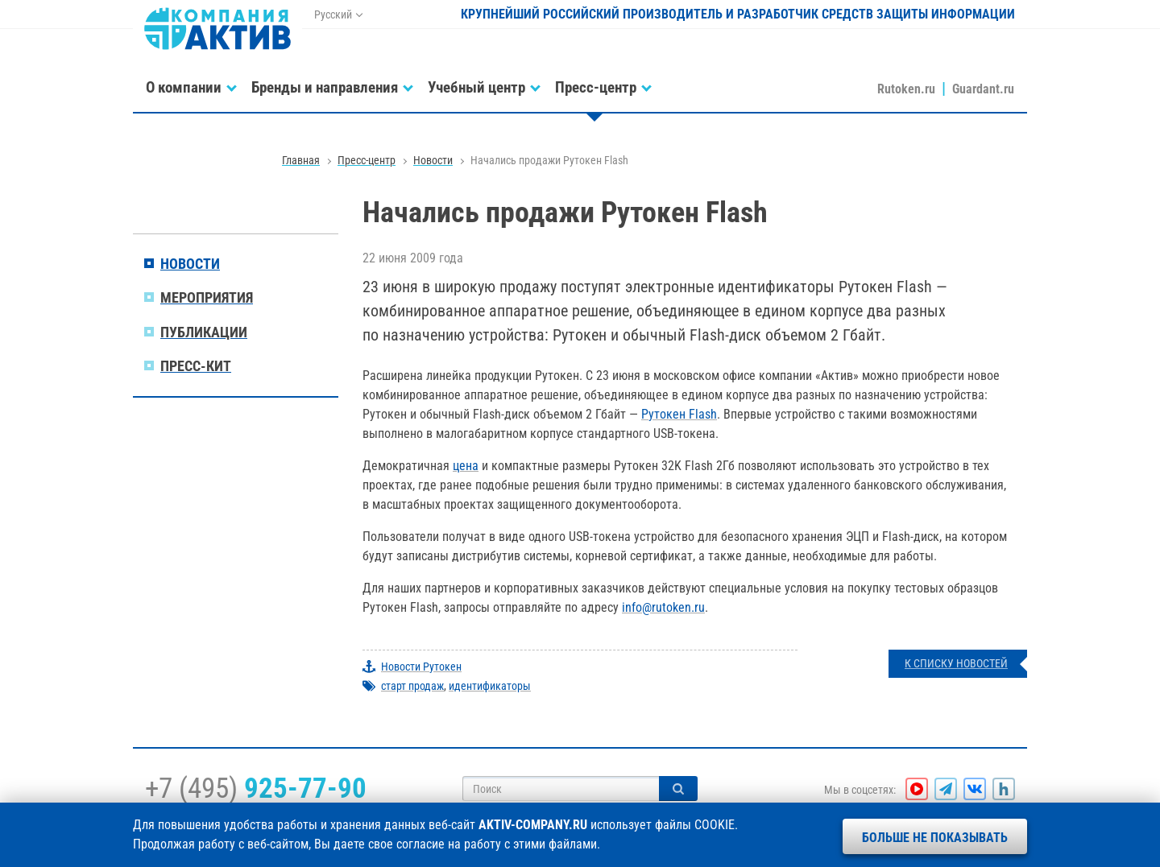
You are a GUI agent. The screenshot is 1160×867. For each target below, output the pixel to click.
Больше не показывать (935, 837)
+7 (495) (256, 788)
